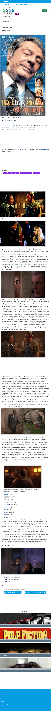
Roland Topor (6, 509)
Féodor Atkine (6, 499)
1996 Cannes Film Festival (19, 149)
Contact (3, 701)
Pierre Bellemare (5, 248)
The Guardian (33, 526)
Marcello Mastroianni (9, 125)
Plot (5, 173)
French (8, 32)
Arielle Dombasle (16, 127)
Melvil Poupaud (6, 494)
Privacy (2, 698)
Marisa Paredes (40, 125)
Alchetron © (5, 704)
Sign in (44, 10)
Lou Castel (5, 507)
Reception (15, 173)
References (36, 173)
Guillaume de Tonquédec (8, 514)
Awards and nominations (26, 173)
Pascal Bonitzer (8, 120)
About (2, 691)
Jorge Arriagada (12, 19)
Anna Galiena (23, 125)
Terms (2, 694)
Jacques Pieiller (6, 502)
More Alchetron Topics (7, 581)
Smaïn (4, 506)
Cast (9, 173)
